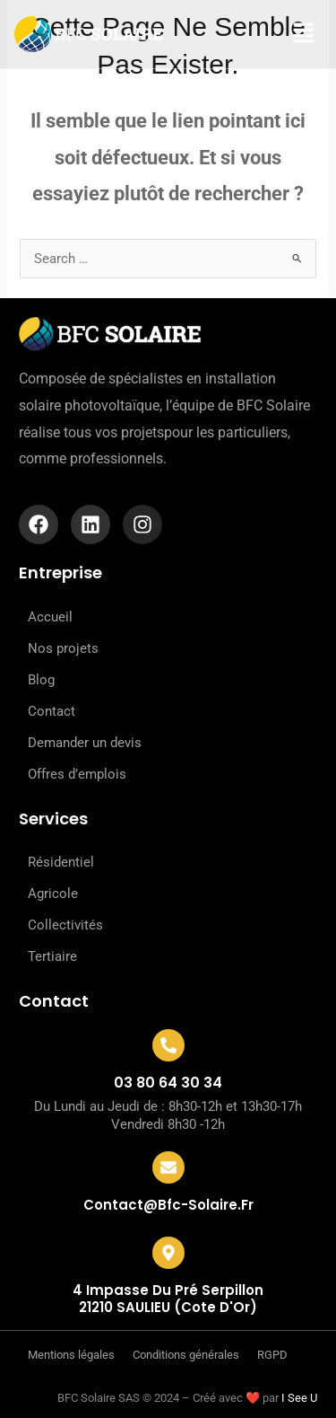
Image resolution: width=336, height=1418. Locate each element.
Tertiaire (52, 956)
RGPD (272, 1354)
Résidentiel (61, 862)
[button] (291, 34)
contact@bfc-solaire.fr (168, 1204)
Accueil (50, 617)
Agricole (53, 893)
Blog (41, 680)
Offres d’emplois (77, 774)
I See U (299, 1398)
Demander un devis (85, 743)
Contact (51, 711)
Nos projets (63, 648)
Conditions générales (186, 1354)
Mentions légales (71, 1354)
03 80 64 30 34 (168, 1082)
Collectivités (65, 925)
